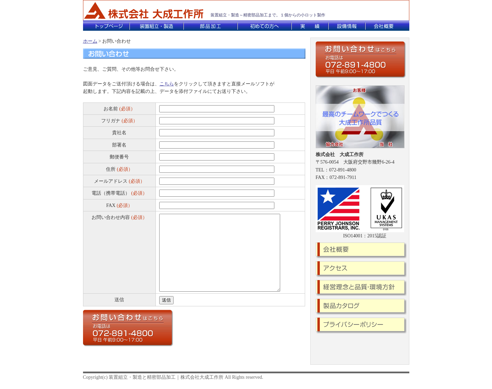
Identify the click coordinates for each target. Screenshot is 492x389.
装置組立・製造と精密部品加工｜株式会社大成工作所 (166, 377)
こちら (167, 83)
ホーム (90, 41)
